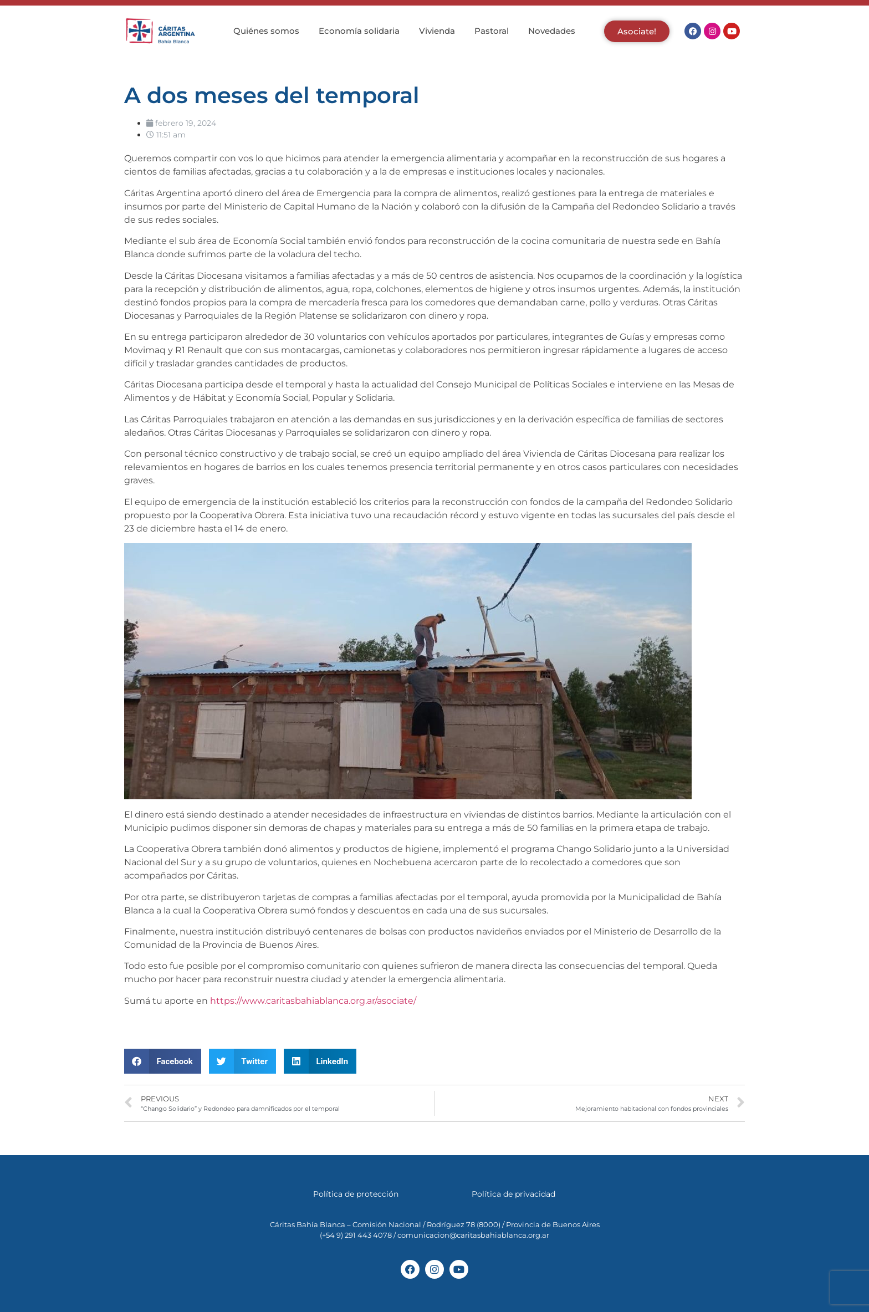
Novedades (551, 30)
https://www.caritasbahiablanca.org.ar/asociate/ (312, 1001)
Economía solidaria (359, 30)
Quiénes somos (266, 30)
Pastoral (491, 30)
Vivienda (437, 30)
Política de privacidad (513, 1194)
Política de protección (355, 1194)
